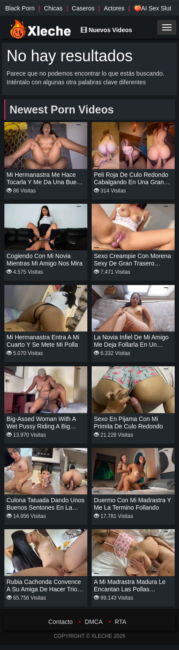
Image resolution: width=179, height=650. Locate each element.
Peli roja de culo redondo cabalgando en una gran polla (131, 182)
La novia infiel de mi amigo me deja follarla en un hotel (131, 344)
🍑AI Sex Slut (152, 8)
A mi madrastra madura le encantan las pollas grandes (130, 589)
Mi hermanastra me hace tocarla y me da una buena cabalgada (45, 182)
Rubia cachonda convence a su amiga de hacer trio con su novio (44, 589)
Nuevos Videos (106, 30)
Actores (114, 8)
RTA (120, 621)
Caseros (83, 8)
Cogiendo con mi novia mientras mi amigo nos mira (45, 259)
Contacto (60, 621)
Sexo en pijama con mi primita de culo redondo (128, 422)
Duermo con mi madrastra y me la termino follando (132, 504)
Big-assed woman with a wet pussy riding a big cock (41, 426)
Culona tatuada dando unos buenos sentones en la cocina (46, 507)
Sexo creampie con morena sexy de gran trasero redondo (132, 263)
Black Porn (20, 8)
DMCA (94, 621)
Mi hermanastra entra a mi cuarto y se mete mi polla (43, 341)
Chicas (53, 8)
